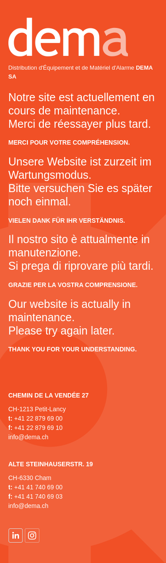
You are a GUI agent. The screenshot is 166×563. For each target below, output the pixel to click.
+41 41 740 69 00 (38, 487)
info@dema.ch (28, 437)
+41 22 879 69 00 (38, 418)
